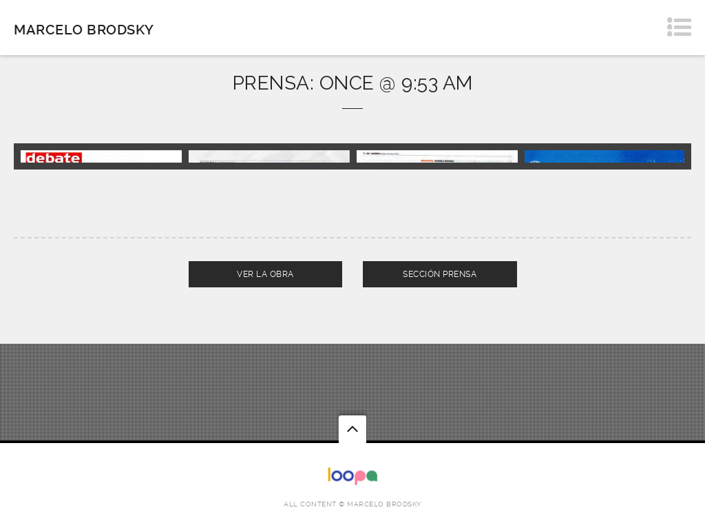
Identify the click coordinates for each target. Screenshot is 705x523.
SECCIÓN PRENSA (439, 274)
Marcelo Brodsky (84, 29)
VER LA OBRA (265, 274)
